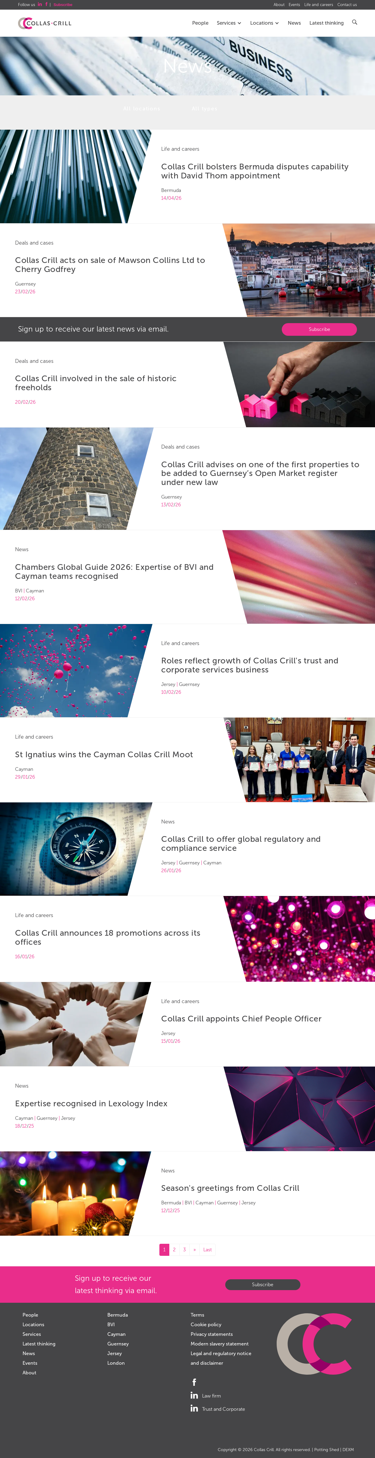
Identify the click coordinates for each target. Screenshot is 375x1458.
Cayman (116, 1334)
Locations (264, 23)
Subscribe (319, 329)
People (200, 23)
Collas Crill (264, 1449)
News (294, 23)
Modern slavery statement (220, 1343)
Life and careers (318, 5)
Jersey (114, 1353)
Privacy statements (212, 1334)
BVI (111, 1324)
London (116, 1363)
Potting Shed (326, 1449)
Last (207, 1249)
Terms (197, 1314)
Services (229, 23)
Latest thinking (326, 23)
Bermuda (117, 1314)
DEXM (348, 1449)
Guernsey (118, 1343)
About (279, 5)
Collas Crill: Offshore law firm (44, 23)
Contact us (347, 5)
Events (294, 5)
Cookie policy (206, 1324)
